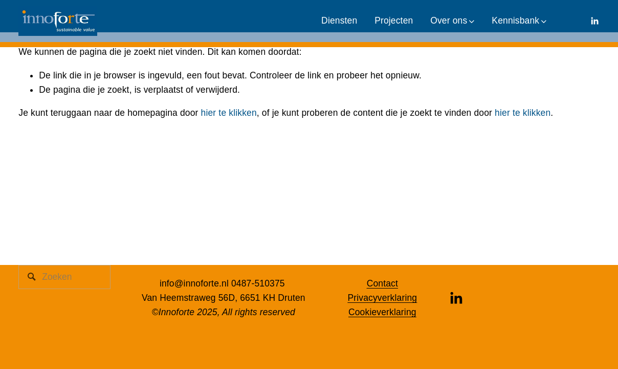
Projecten (393, 20)
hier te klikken (229, 113)
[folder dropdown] (452, 21)
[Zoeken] (64, 277)
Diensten (339, 20)
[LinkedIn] (594, 21)
